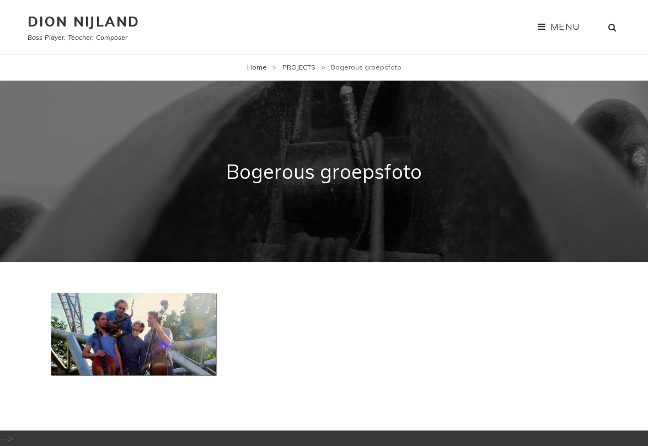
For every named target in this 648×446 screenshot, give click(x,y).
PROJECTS (298, 67)
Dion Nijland (84, 21)
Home (257, 67)
